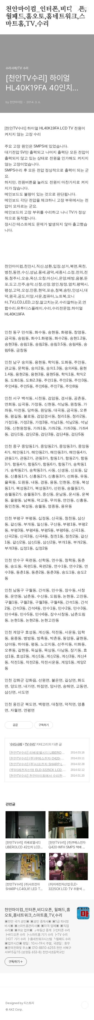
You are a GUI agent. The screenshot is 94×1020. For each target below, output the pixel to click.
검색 (74, 9)
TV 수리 (30, 744)
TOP (84, 1005)
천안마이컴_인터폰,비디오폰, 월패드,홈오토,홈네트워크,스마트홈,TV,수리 (46, 9)
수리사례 (16, 744)
